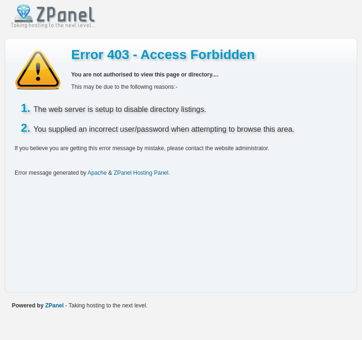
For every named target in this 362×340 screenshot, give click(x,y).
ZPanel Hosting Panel (141, 173)
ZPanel (54, 305)
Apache (97, 173)
